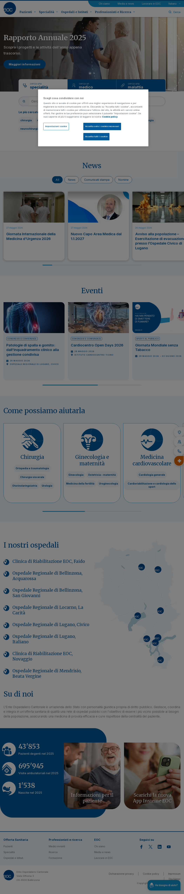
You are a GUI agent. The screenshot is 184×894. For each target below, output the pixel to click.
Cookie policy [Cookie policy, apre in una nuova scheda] (110, 116)
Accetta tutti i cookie (96, 136)
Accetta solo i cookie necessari (102, 126)
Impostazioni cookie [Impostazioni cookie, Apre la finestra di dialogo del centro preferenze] (56, 126)
